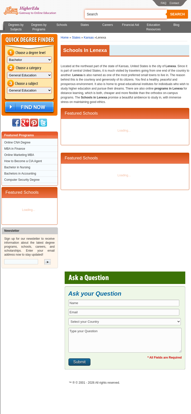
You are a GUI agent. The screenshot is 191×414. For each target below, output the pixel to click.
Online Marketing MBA (19, 155)
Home (65, 37)
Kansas (89, 37)
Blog (176, 25)
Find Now (28, 107)
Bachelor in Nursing (17, 167)
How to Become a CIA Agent (23, 161)
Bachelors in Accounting (20, 173)
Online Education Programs (29, 10)
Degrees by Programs (39, 27)
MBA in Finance (14, 148)
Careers (107, 25)
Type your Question (125, 340)
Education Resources (153, 27)
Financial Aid (130, 25)
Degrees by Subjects (15, 27)
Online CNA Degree (17, 142)
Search (177, 14)
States (85, 25)
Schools (61, 25)
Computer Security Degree (22, 180)
